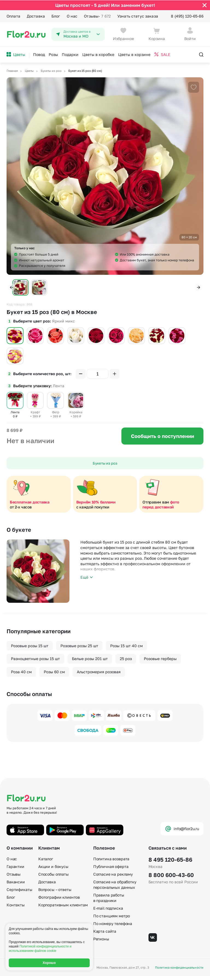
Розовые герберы (160, 658)
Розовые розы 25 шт (79, 645)
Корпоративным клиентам (63, 905)
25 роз (126, 658)
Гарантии (15, 866)
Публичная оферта (111, 866)
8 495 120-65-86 (170, 859)
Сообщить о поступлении (162, 436)
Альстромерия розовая (99, 671)
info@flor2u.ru (182, 828)
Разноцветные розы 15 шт (35, 658)
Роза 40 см (21, 671)
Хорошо (49, 963)
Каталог (45, 858)
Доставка (36, 15)
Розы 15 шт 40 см (126, 645)
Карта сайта (104, 931)
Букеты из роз (105, 463)
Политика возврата (111, 858)
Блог (55, 15)
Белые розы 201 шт (90, 658)
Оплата (13, 15)
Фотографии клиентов (59, 897)
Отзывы (97, 16)
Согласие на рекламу (113, 874)
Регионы (101, 939)
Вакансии (16, 881)
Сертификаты (19, 889)
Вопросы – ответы (54, 889)
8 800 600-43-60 (171, 875)
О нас (72, 15)
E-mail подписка (108, 908)
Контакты (16, 905)
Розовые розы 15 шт (29, 645)
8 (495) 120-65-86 (187, 15)
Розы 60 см (54, 671)
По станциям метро (111, 915)
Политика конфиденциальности (179, 967)
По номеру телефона (112, 923)
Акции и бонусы (53, 866)
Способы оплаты (53, 874)
